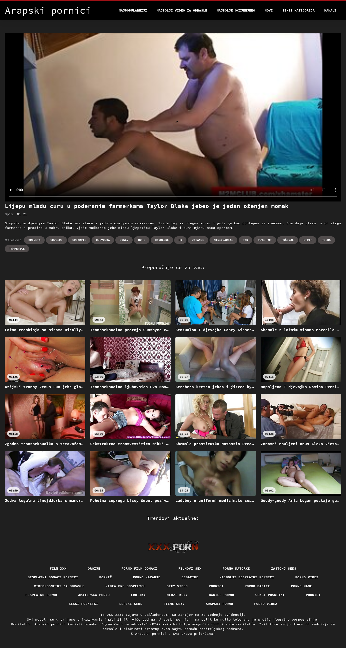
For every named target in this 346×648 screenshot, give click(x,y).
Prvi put (265, 240)
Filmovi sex (189, 568)
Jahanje (198, 240)
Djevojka (103, 240)
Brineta (34, 240)
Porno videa (265, 604)
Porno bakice (257, 586)
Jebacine (189, 577)
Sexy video (177, 586)
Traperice (17, 248)
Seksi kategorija (298, 10)
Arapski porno (219, 604)
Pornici (216, 586)
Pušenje (288, 240)
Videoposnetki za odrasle (59, 586)
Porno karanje (147, 577)
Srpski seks (130, 604)
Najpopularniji (133, 10)
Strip (307, 240)
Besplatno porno (41, 595)
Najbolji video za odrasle (182, 10)
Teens (326, 240)
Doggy (124, 240)
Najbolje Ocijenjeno (236, 10)
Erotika (138, 595)
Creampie (79, 240)
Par (245, 240)
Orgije (94, 568)
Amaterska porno (94, 595)
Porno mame (301, 586)
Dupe (141, 240)
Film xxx (58, 568)
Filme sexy (174, 604)
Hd (180, 240)
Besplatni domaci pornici (53, 577)
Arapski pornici (152, 633)
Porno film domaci (139, 568)
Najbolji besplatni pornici (246, 577)
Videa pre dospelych (125, 586)
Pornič (105, 577)
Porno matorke (236, 568)
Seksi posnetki (270, 595)
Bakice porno (221, 595)
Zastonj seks (283, 568)
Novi (269, 10)
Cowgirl (56, 240)
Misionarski (223, 240)
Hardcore (162, 240)
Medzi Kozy (177, 595)
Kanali (330, 10)
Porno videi (306, 577)
